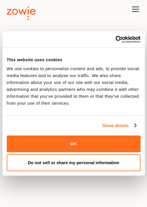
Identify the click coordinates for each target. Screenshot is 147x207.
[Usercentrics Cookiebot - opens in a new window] (115, 39)
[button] (134, 12)
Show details (115, 125)
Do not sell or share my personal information (73, 162)
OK (73, 143)
